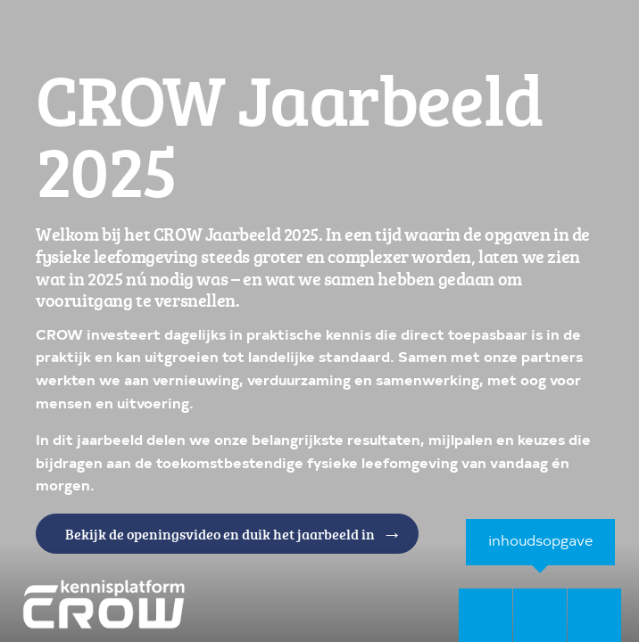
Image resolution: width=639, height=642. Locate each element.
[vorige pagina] (485, 615)
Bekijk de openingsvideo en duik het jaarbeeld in (219, 537)
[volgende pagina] (594, 615)
